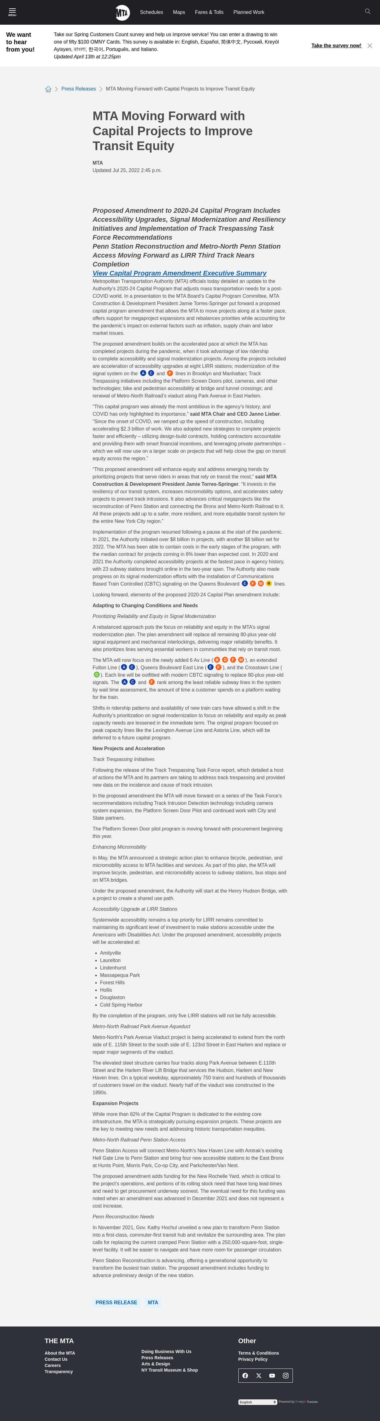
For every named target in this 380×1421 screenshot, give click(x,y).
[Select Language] (257, 1402)
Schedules (151, 12)
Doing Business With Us (167, 1351)
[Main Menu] (12, 12)
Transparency (59, 1371)
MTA (153, 1302)
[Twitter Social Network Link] (259, 1375)
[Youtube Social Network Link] (272, 1375)
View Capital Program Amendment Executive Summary (180, 273)
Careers (53, 1365)
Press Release (116, 1302)
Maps (179, 12)
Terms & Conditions (258, 1353)
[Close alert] (370, 45)
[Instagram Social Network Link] (285, 1375)
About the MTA (60, 1353)
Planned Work (248, 12)
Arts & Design (156, 1363)
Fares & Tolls (209, 12)
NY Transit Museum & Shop (170, 1370)
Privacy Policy (253, 1359)
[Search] (367, 11)
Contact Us (56, 1359)
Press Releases (157, 1357)
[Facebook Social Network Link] (245, 1375)
